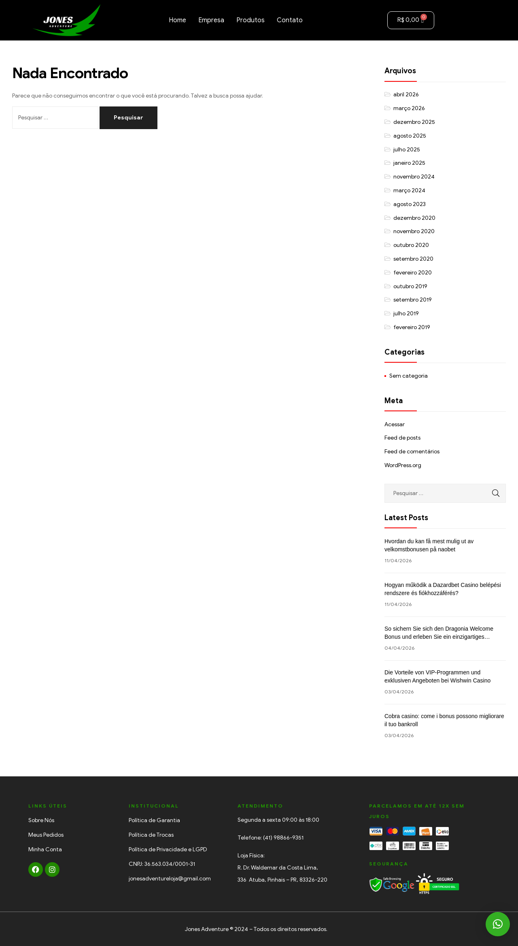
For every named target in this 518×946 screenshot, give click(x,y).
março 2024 (409, 190)
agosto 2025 (409, 135)
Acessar (394, 424)
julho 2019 (406, 313)
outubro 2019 (410, 286)
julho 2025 (406, 149)
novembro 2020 (414, 231)
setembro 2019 (412, 299)
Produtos (250, 20)
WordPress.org (402, 465)
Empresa (211, 20)
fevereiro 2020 (412, 272)
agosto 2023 (409, 204)
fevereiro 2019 (411, 327)
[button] (498, 924)
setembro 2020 (413, 258)
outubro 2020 (411, 245)
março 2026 (409, 108)
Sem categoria (408, 375)
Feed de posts (402, 437)
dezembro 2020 (414, 218)
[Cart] (410, 20)
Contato (290, 20)
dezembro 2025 (414, 122)
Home (177, 20)
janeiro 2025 (409, 162)
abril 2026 (406, 94)
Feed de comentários (411, 451)
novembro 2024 (414, 176)
